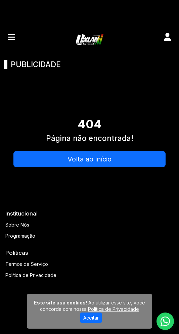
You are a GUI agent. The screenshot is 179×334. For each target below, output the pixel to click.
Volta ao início (89, 159)
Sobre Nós (17, 225)
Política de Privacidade (30, 275)
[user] (167, 37)
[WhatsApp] (165, 321)
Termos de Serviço (26, 264)
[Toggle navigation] (11, 37)
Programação (20, 236)
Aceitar (91, 318)
